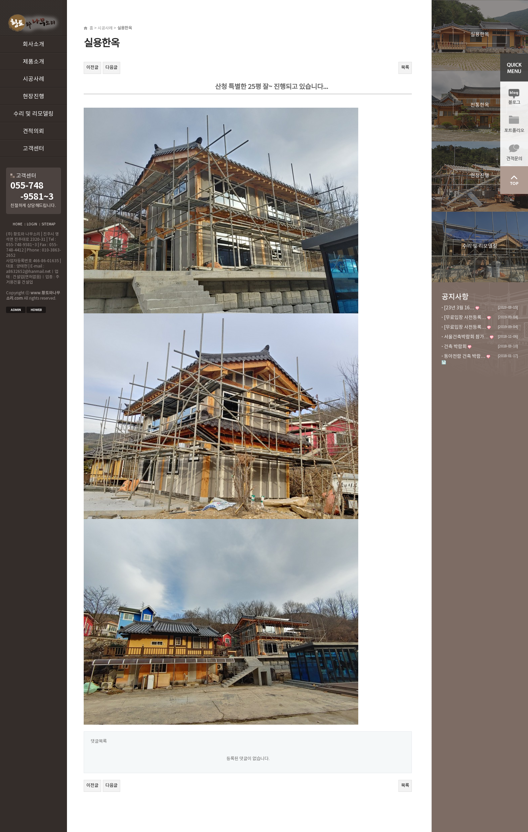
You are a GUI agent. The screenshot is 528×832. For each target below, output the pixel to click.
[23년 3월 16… (459, 308)
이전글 (92, 67)
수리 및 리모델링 (33, 114)
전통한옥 (479, 105)
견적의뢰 (33, 131)
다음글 (111, 67)
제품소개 (33, 62)
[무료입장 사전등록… (465, 317)
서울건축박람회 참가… (466, 337)
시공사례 (33, 79)
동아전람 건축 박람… (464, 356)
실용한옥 (479, 34)
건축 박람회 (455, 346)
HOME (17, 224)
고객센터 (33, 148)
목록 (405, 67)
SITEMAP (48, 224)
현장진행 (33, 96)
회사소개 (33, 44)
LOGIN (32, 224)
